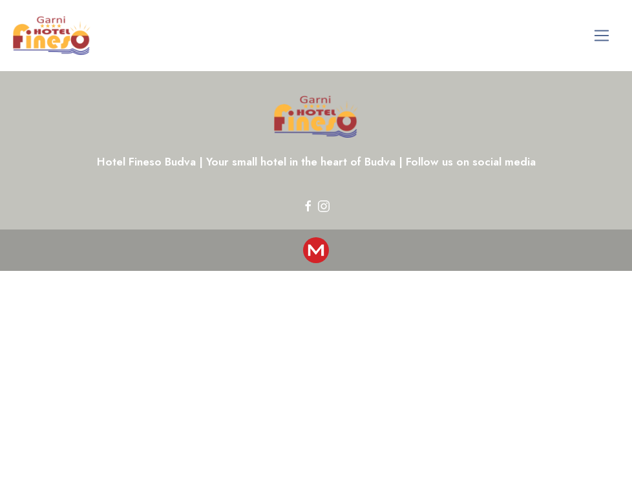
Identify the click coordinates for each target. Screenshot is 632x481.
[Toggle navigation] (602, 35)
